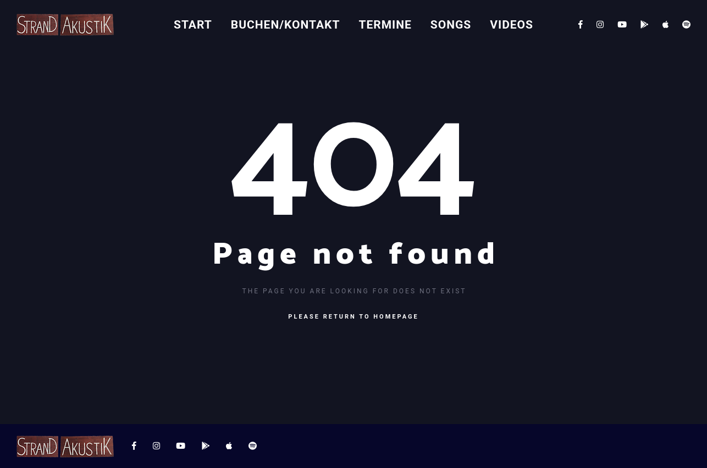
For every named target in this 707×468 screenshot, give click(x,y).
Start (193, 24)
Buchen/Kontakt (285, 24)
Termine (384, 24)
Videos (511, 24)
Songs (450, 24)
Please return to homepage (353, 316)
